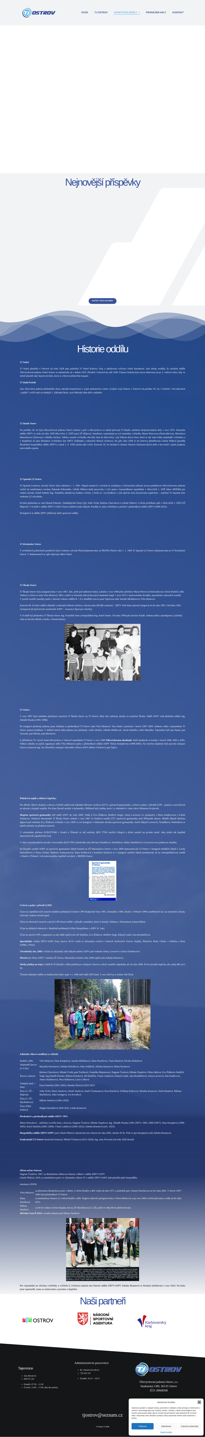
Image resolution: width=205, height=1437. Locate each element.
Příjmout (143, 1426)
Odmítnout (166, 1426)
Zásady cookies (166, 1432)
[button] (199, 1402)
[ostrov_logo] (37, 1313)
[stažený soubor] (95, 1313)
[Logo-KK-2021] (151, 1313)
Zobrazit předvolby (189, 1426)
